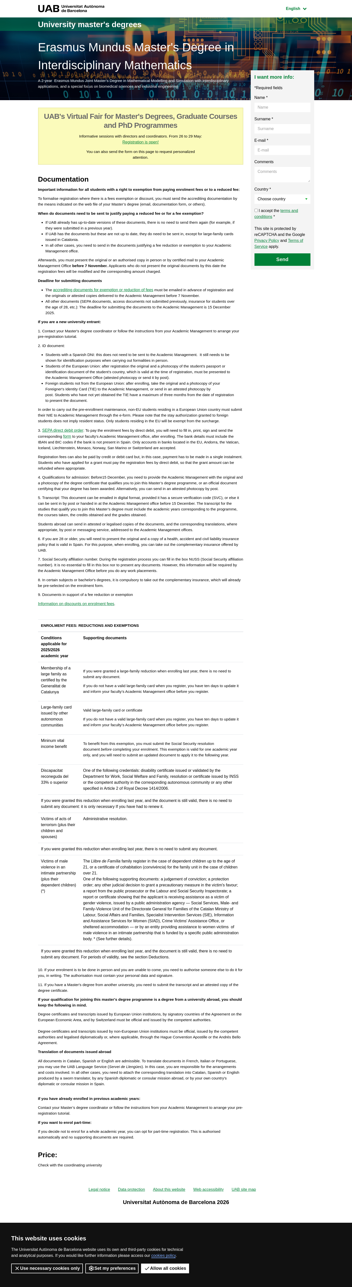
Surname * (263, 120)
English (300, 8)
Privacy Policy (266, 241)
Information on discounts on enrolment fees (76, 641)
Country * (262, 190)
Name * (261, 98)
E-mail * (261, 141)
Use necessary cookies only (47, 1268)
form (68, 458)
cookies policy (163, 1255)
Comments (264, 163)
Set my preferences (112, 1268)
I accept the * (276, 215)
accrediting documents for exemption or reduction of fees (103, 304)
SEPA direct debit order (62, 452)
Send (282, 260)
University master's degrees (97, 24)
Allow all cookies (165, 1268)
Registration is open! (145, 143)
